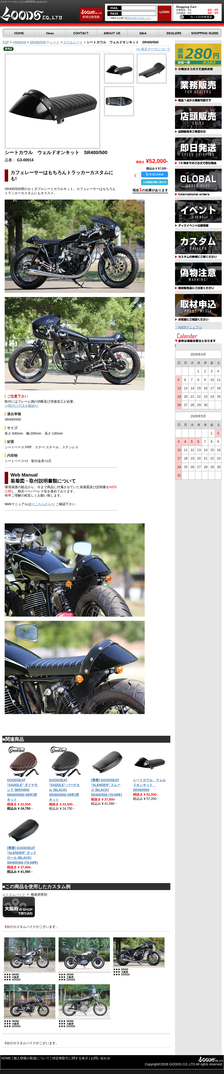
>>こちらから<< (43, 504)
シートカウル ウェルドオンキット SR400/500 (149, 785)
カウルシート (73, 42)
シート (55, 42)
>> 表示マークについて (153, 49)
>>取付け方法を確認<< (21, 405)
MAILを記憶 (115, 18)
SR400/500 (38, 42)
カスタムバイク (13, 894)
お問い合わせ (100, 1058)
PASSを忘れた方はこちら (137, 18)
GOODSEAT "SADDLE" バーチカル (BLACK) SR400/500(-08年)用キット (64, 789)
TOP (5, 42)
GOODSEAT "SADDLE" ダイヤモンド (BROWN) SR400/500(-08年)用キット (22, 789)
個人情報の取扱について (31, 1058)
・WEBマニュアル (188, 327)
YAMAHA (19, 42)
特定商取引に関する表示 (70, 1058)
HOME (6, 1058)
